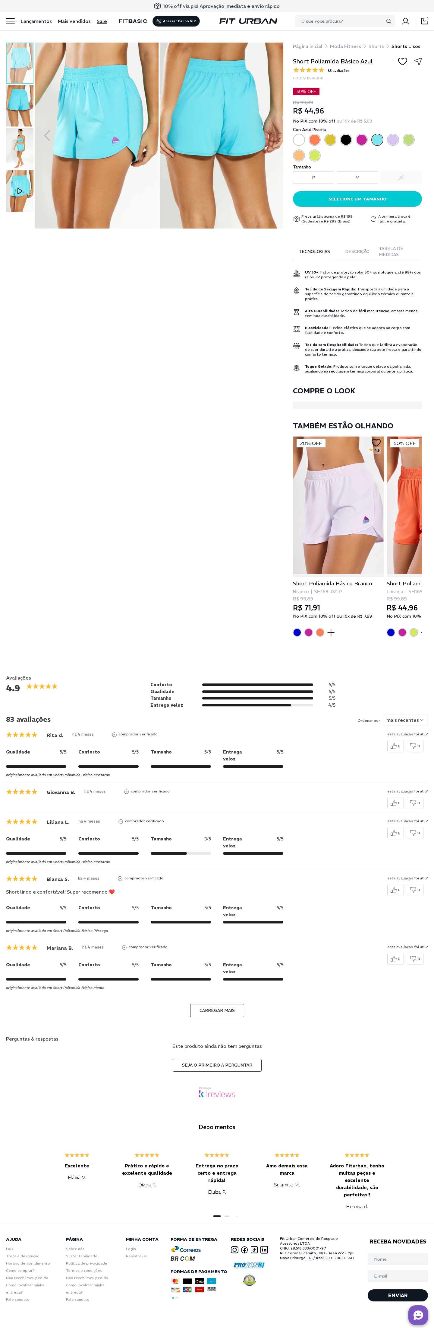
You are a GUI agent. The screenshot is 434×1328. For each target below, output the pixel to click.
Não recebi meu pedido (27, 1277)
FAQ (9, 1248)
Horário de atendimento (28, 1263)
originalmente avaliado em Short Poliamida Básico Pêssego (57, 930)
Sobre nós (75, 1248)
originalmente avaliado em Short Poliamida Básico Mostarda (58, 775)
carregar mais (217, 1010)
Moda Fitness (345, 46)
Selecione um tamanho (358, 199)
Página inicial (307, 46)
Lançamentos (36, 21)
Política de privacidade (86, 1263)
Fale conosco (18, 1299)
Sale (102, 21)
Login (131, 1248)
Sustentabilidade (81, 1256)
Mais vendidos (74, 21)
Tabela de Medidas (391, 251)
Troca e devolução (22, 1256)
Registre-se (137, 1256)
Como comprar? (20, 1270)
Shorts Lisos (406, 46)
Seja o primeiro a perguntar (217, 1065)
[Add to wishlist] (402, 61)
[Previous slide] (47, 135)
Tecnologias (314, 251)
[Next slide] (270, 135)
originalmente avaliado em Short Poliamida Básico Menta (55, 987)
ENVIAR (398, 1295)
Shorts (376, 46)
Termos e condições (84, 1270)
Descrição (357, 251)
